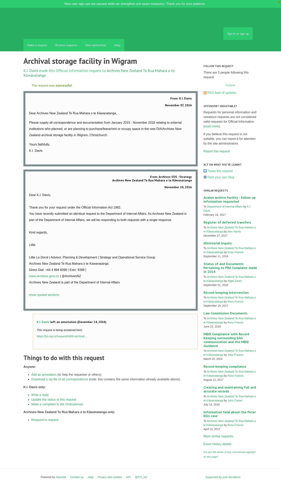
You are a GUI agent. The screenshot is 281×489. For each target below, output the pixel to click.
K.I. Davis (30, 70)
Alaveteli (61, 477)
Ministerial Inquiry (218, 243)
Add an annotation (44, 374)
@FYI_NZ (141, 477)
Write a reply (40, 395)
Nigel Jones (235, 280)
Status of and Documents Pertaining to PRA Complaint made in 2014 (230, 268)
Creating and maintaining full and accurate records (230, 389)
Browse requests (66, 45)
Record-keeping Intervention (226, 292)
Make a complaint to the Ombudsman (57, 404)
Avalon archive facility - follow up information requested (230, 199)
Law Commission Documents (225, 313)
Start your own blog (220, 177)
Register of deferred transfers (227, 222)
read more (212, 126)
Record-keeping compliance (225, 366)
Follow (230, 85)
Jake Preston (236, 354)
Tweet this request (220, 171)
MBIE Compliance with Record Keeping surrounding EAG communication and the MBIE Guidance (226, 340)
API (128, 477)
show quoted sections (44, 294)
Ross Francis (236, 252)
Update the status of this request (53, 399)
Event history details (217, 444)
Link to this (190, 158)
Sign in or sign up (238, 33)
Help (117, 45)
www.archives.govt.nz (44, 276)
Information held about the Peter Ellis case (230, 414)
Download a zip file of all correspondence (59, 379)
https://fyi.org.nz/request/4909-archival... (62, 336)
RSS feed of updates (221, 92)
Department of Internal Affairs (225, 206)
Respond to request (45, 420)
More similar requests (218, 436)
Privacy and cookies (110, 477)
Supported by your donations (222, 477)
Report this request (217, 151)
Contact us (77, 477)
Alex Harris (234, 231)
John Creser (235, 400)
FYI (45, 30)
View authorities (95, 45)
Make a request (37, 45)
